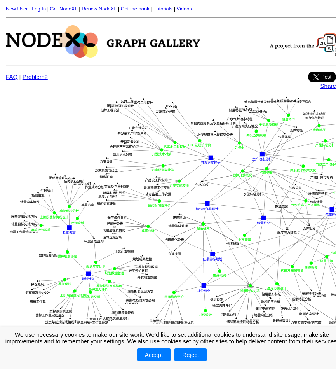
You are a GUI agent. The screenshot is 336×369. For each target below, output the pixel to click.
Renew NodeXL (99, 9)
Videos (184, 9)
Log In (39, 9)
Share (328, 85)
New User (17, 9)
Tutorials (162, 9)
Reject (190, 355)
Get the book (135, 9)
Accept (154, 355)
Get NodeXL (64, 9)
